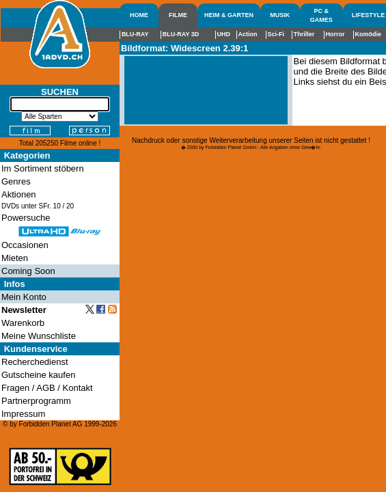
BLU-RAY (135, 34)
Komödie (368, 34)
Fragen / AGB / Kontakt (47, 388)
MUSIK (280, 15)
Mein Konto (23, 297)
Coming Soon (28, 271)
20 (70, 206)
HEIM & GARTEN (228, 15)
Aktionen (18, 194)
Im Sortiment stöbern (42, 168)
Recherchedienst (34, 362)
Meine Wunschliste (38, 336)
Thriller (304, 34)
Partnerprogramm (36, 401)
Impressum (23, 414)
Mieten (14, 258)
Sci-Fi (276, 34)
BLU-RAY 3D (181, 34)
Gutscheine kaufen (38, 375)
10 (57, 206)
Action (247, 34)
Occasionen (25, 245)
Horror (334, 34)
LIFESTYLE (368, 15)
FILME (178, 15)
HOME (139, 15)
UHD (224, 34)
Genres (16, 181)
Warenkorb (22, 323)
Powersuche (26, 218)
